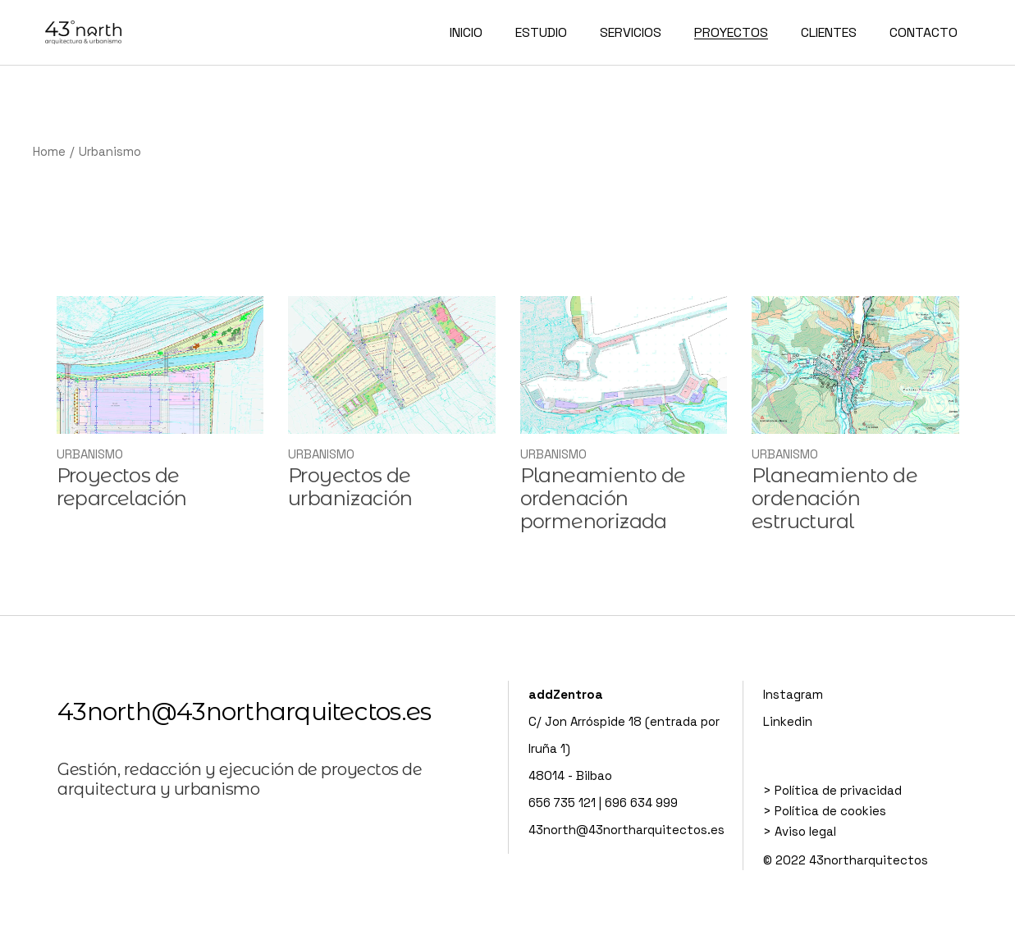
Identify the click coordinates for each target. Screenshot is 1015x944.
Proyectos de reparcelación (122, 486)
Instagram (793, 694)
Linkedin (787, 721)
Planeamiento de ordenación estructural (834, 498)
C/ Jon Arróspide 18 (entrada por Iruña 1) (624, 721)
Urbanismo (90, 454)
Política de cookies (830, 811)
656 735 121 (562, 802)
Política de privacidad (838, 790)
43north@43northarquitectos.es (244, 711)
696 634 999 (641, 802)
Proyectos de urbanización (350, 486)
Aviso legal (805, 831)
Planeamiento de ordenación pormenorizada (603, 498)
